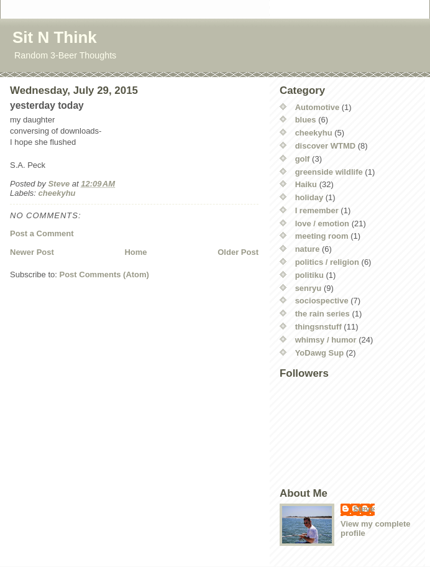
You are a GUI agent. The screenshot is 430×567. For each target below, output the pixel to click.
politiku (309, 275)
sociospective (322, 300)
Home (135, 252)
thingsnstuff (318, 326)
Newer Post (32, 252)
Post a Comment (42, 233)
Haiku (306, 184)
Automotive (317, 107)
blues (305, 119)
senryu (308, 288)
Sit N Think (54, 37)
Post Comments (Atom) (104, 274)
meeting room (322, 236)
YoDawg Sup (319, 352)
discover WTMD (325, 145)
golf (302, 159)
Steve (364, 509)
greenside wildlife (329, 172)
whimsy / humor (326, 339)
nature (307, 249)
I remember (317, 210)
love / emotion (322, 223)
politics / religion (327, 262)
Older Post (237, 252)
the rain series (322, 313)
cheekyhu (57, 193)
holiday (309, 197)
